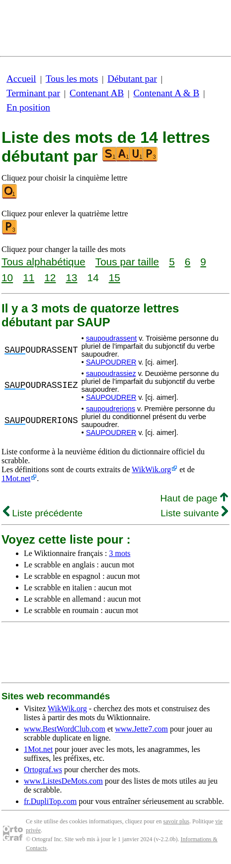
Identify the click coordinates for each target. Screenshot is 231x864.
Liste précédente (42, 513)
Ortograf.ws (43, 769)
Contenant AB (97, 93)
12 (50, 277)
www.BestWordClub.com (64, 729)
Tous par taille (127, 261)
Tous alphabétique (43, 261)
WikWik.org (151, 469)
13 (71, 277)
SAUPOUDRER (111, 362)
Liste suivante (194, 513)
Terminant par (33, 93)
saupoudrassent (111, 338)
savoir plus (176, 821)
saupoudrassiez (111, 373)
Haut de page (194, 498)
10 (7, 277)
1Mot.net (15, 478)
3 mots (119, 553)
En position (28, 107)
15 (114, 277)
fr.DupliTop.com (50, 801)
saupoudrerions (110, 409)
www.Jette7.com (141, 729)
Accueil (21, 78)
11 (28, 277)
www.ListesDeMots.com (63, 781)
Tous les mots (72, 78)
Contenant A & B (167, 93)
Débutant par (132, 78)
